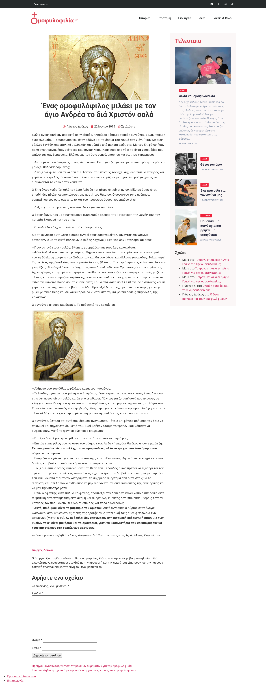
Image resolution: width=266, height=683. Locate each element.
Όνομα (37, 640)
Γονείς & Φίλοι (222, 18)
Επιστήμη (164, 18)
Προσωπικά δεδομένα (21, 676)
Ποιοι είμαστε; (41, 4)
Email (36, 648)
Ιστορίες (144, 18)
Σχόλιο (37, 593)
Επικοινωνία (15, 680)
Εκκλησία (184, 18)
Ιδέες (202, 18)
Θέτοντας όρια (211, 164)
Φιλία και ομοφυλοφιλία (197, 96)
